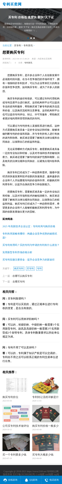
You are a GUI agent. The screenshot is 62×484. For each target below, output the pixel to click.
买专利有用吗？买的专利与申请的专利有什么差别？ (31, 245)
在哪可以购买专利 (22, 276)
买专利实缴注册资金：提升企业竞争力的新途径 (28, 259)
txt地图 (40, 474)
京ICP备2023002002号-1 (25, 474)
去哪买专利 (18, 281)
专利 (39, 268)
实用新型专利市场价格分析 (17, 252)
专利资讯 (28, 45)
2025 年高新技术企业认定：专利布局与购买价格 (28, 226)
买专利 (17, 45)
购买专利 (18, 268)
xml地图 (49, 474)
